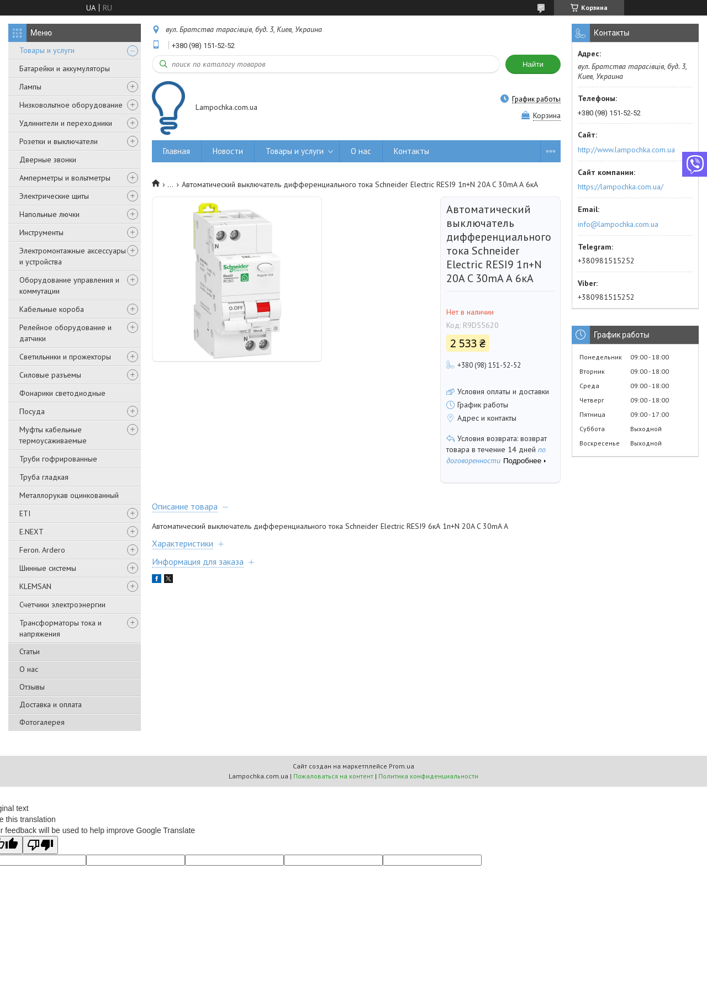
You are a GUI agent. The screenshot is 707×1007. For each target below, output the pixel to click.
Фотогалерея (42, 722)
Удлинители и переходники (65, 123)
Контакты (411, 151)
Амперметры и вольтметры (64, 178)
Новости (228, 151)
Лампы (30, 87)
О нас (28, 669)
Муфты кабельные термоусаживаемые (53, 435)
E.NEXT (31, 532)
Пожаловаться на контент (333, 776)
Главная (176, 151)
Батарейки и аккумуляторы (64, 68)
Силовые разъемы (50, 375)
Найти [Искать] (533, 64)
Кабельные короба (51, 309)
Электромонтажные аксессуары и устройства (72, 256)
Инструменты (41, 232)
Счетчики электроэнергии (62, 605)
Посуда (32, 411)
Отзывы (32, 687)
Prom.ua (401, 766)
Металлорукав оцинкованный (69, 495)
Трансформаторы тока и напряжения (60, 628)
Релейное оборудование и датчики (65, 332)
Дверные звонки (47, 160)
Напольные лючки (49, 214)
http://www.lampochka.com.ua (626, 150)
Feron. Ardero (42, 550)
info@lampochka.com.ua (618, 224)
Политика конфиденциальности (428, 776)
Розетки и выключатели (58, 141)
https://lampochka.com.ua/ (620, 187)
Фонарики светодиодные (62, 393)
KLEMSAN (35, 586)
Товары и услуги (47, 50)
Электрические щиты (54, 196)
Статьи (29, 651)
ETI (24, 513)
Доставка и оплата (50, 704)
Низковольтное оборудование (71, 105)
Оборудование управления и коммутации (69, 285)
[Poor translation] (40, 845)
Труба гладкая (43, 477)
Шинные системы (47, 568)
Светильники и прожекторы (65, 357)
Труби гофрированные (58, 459)
